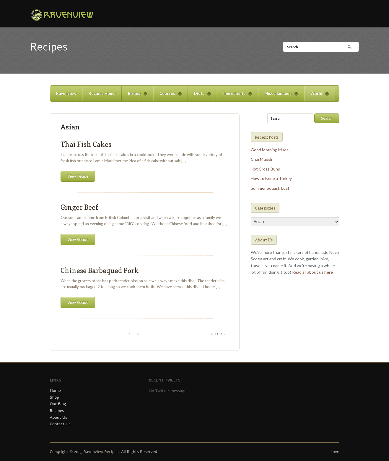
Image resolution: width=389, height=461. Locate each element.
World (316, 96)
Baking (134, 96)
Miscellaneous (278, 96)
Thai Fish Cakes (86, 144)
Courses (167, 96)
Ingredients (234, 96)
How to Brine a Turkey (271, 178)
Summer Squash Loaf (270, 188)
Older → (218, 334)
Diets (199, 96)
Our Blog (58, 404)
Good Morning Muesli (270, 149)
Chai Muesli (261, 159)
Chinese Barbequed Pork (100, 271)
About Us (58, 417)
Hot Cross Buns (265, 168)
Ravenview (66, 93)
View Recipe (77, 176)
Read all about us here (312, 272)
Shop (54, 397)
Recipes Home (102, 93)
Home (55, 390)
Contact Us (60, 424)
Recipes (57, 410)
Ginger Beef (79, 207)
